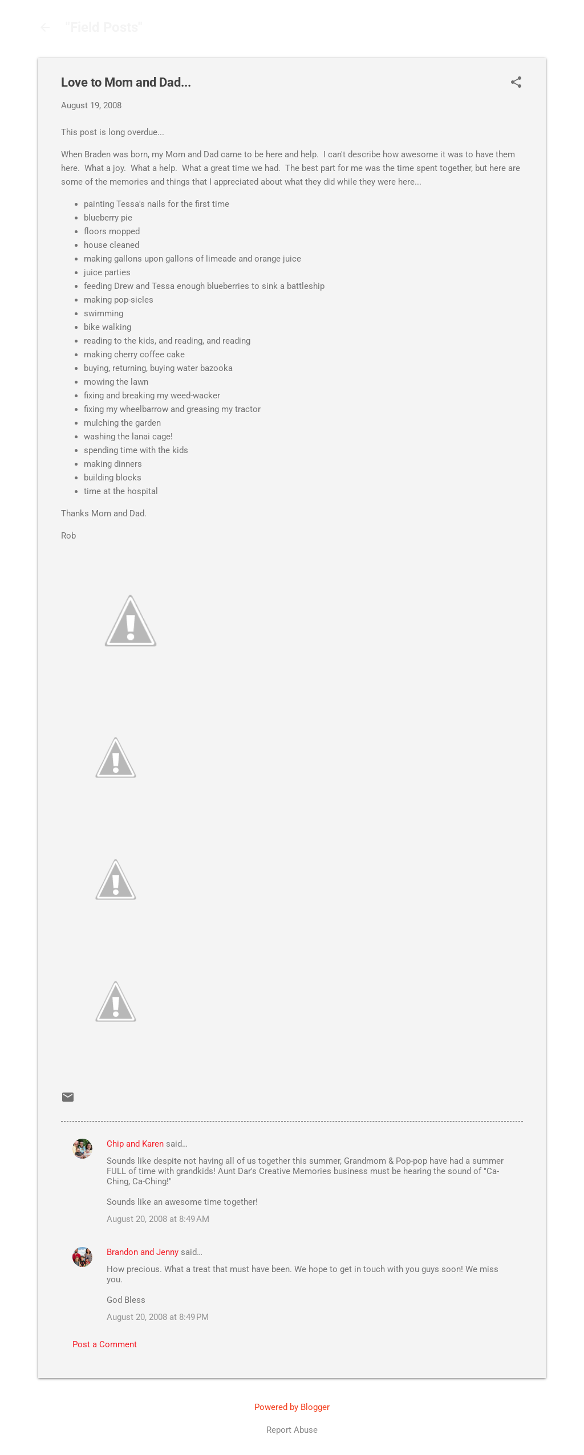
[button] (516, 83)
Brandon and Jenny (143, 1252)
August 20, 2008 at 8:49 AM (158, 1219)
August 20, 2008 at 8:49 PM (158, 1317)
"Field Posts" (104, 27)
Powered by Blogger (292, 1407)
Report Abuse (292, 1430)
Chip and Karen (135, 1144)
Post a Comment (104, 1344)
